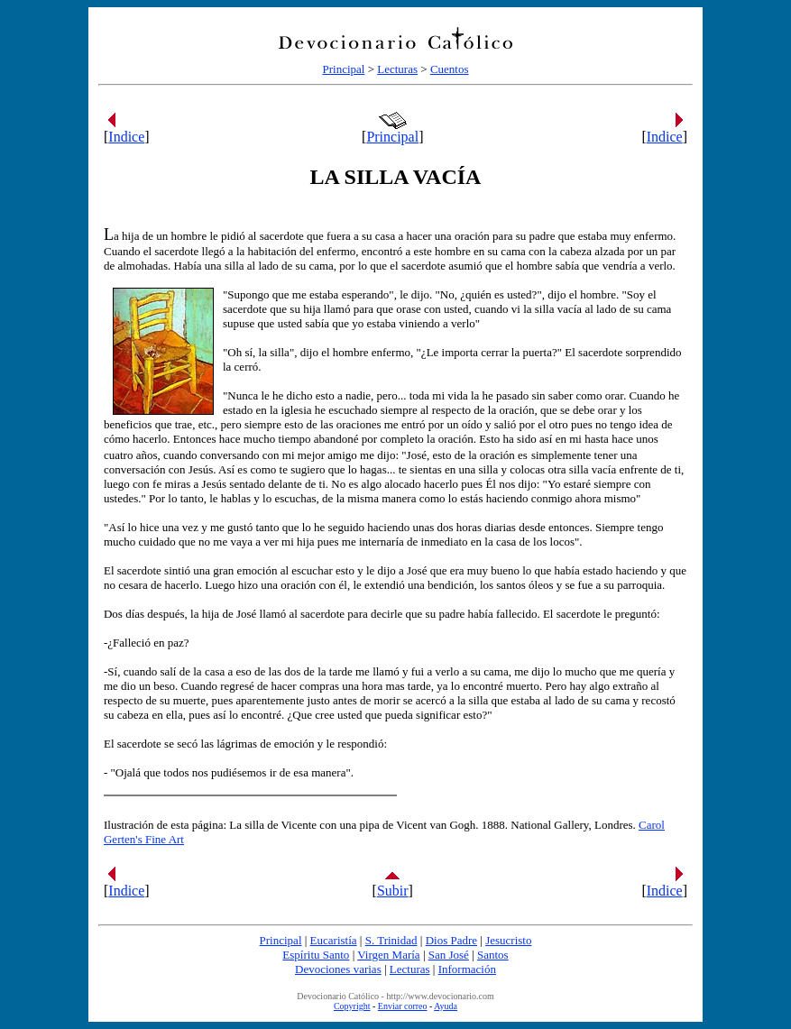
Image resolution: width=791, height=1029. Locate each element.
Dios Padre (451, 940)
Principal (343, 69)
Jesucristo (508, 940)
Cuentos (449, 69)
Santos (493, 954)
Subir (393, 890)
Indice (126, 136)
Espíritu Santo (315, 954)
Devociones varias (338, 969)
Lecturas (397, 69)
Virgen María (388, 954)
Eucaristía (333, 940)
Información (467, 969)
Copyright (352, 1006)
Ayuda (445, 1006)
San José (448, 954)
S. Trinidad (391, 940)
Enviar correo (403, 1006)
